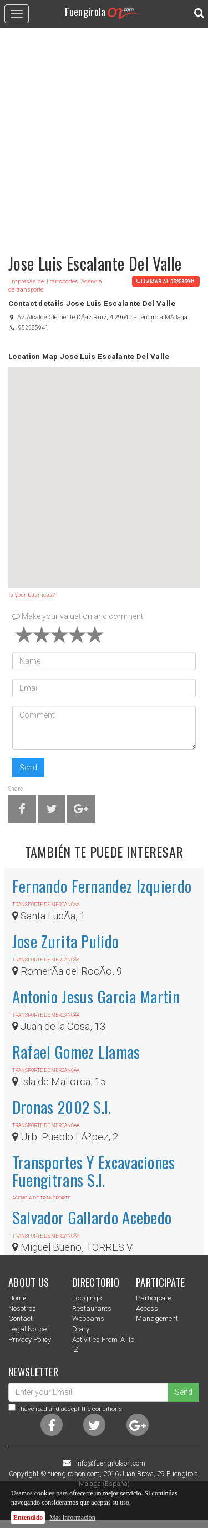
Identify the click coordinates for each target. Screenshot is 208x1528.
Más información (72, 1517)
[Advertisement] (104, 135)
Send (28, 767)
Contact (20, 1318)
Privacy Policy (29, 1339)
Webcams (88, 1318)
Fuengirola (104, 11)
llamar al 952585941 (165, 281)
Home (17, 1298)
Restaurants (91, 1308)
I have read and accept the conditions (69, 1409)
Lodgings (87, 1298)
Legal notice (27, 1329)
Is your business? (31, 595)
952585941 (33, 327)
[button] (104, 467)
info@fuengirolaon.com (110, 1463)
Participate (153, 1298)
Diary (80, 1329)
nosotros (22, 1308)
